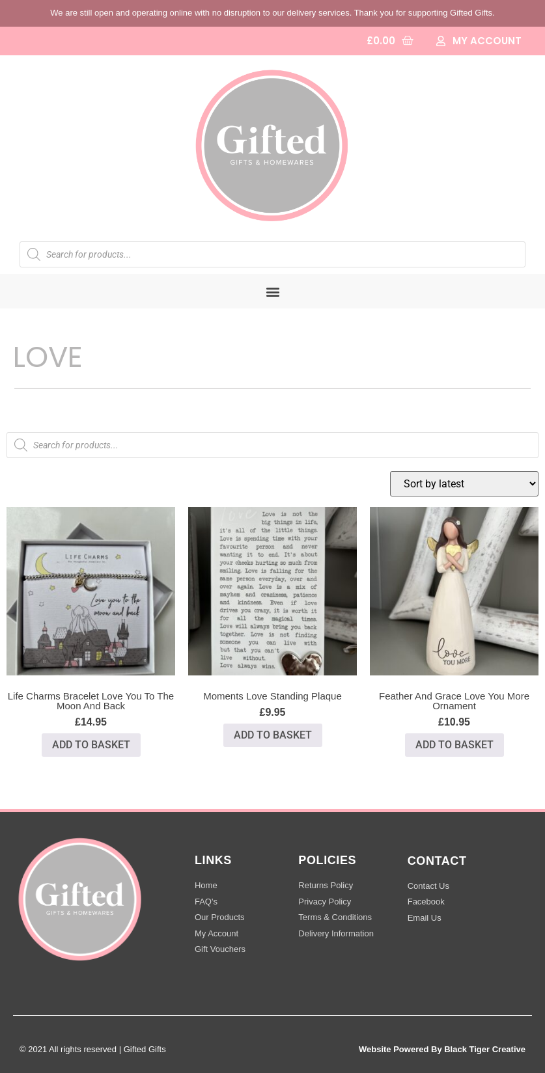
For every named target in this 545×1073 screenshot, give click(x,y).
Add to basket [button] (91, 745)
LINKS (213, 860)
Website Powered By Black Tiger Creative (442, 1049)
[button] (272, 291)
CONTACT (437, 860)
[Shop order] (464, 483)
